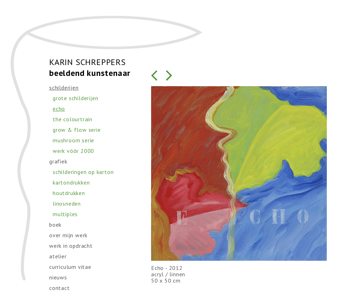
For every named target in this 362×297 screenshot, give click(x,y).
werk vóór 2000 (73, 150)
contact (59, 287)
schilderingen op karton (83, 171)
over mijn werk (68, 235)
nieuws (58, 277)
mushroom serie (73, 140)
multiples (65, 214)
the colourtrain (72, 119)
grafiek (58, 161)
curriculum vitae (70, 266)
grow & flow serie (77, 129)
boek (55, 224)
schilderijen (64, 87)
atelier (58, 256)
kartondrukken (71, 182)
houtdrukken (69, 192)
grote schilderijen (75, 98)
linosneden (67, 203)
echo (59, 108)
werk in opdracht (71, 245)
